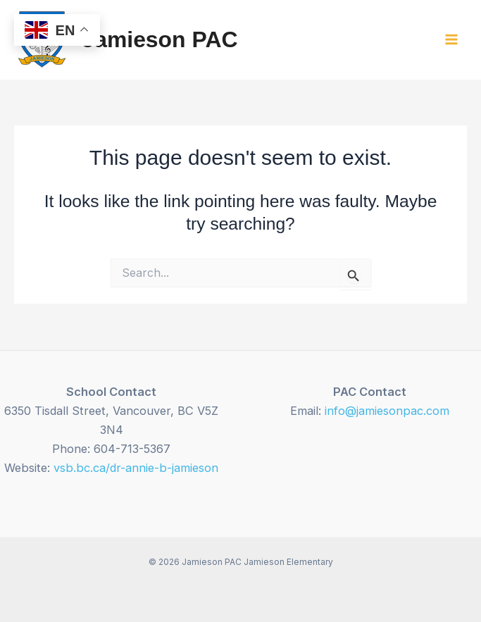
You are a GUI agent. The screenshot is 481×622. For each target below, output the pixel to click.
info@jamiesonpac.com (387, 411)
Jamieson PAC (159, 39)
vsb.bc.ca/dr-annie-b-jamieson (136, 468)
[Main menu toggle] (451, 40)
